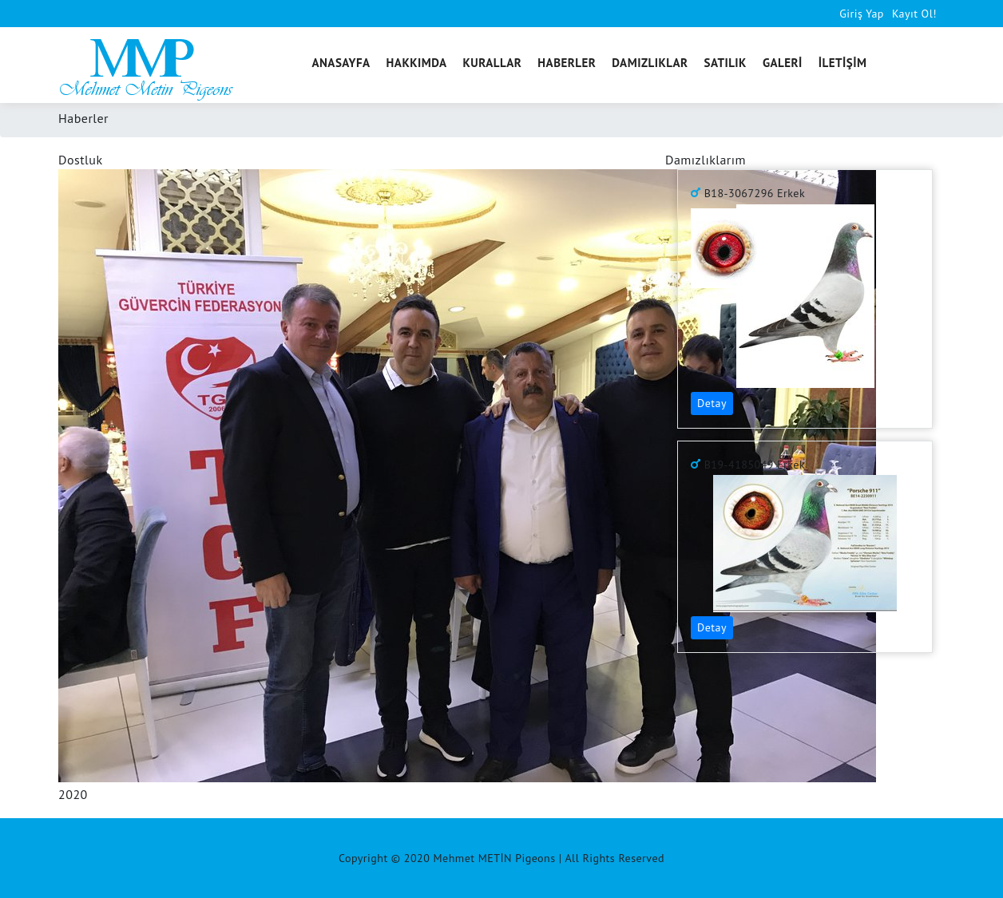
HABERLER (566, 62)
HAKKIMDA (417, 62)
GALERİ (783, 62)
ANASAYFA (340, 62)
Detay (712, 403)
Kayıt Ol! (914, 13)
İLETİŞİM (843, 62)
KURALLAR (492, 62)
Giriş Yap (861, 13)
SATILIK (725, 62)
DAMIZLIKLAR (650, 62)
